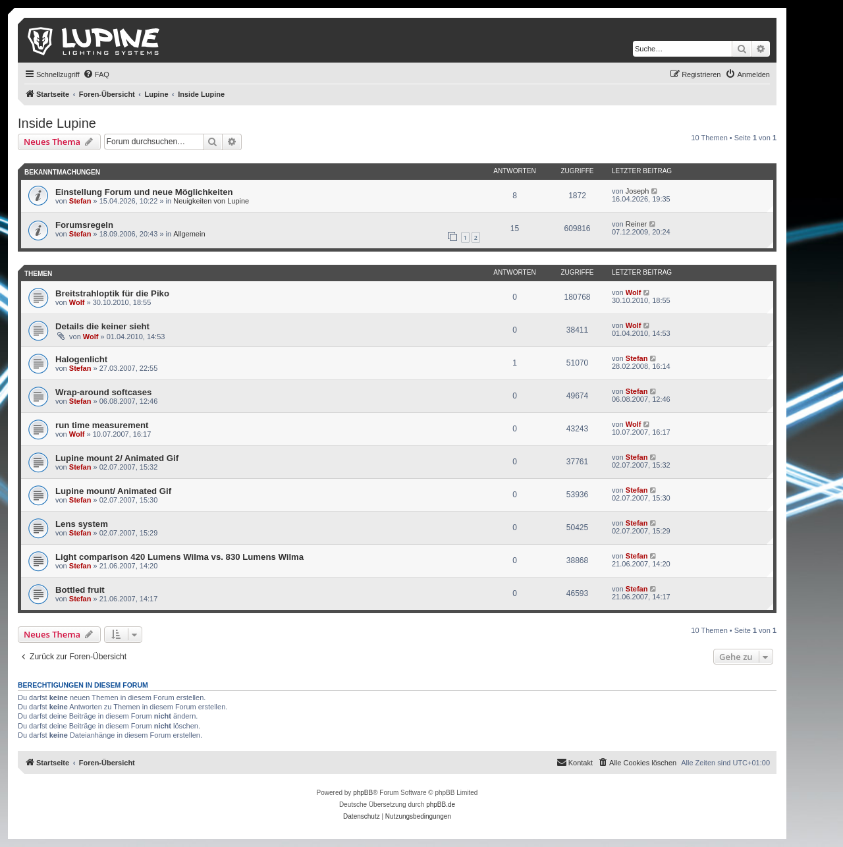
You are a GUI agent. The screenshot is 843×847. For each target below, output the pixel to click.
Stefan (80, 201)
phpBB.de (440, 804)
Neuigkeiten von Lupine (211, 201)
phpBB (363, 792)
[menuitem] (96, 74)
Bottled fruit (80, 590)
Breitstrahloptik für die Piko (112, 293)
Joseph (637, 191)
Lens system (81, 524)
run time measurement (101, 425)
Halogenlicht (81, 359)
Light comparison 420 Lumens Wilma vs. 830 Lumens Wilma (179, 557)
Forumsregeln (84, 225)
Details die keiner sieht (102, 326)
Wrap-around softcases (103, 392)
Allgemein (189, 234)
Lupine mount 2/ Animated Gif (116, 458)
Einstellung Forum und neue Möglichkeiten (144, 192)
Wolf (77, 302)
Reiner (636, 224)
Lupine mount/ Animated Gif (113, 491)
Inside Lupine (57, 123)
